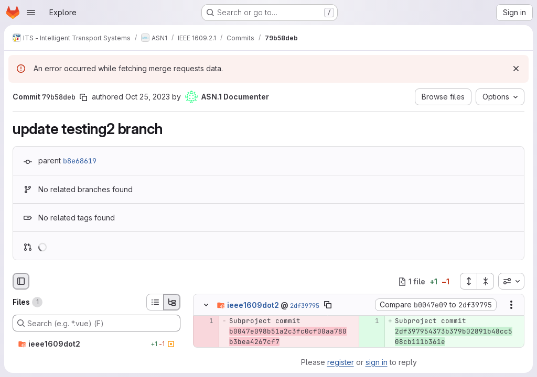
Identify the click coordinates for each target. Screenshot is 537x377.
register (340, 362)
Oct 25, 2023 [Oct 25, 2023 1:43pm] (147, 96)
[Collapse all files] (485, 281)
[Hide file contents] (206, 305)
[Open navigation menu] (31, 12)
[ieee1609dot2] (96, 344)
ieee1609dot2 (253, 305)
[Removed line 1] (204, 321)
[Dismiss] (516, 68)
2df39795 (304, 306)
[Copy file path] (327, 305)
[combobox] (511, 281)
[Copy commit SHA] (83, 97)
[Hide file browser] (21, 281)
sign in (377, 362)
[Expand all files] (468, 281)
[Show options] (511, 305)
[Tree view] (172, 302)
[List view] (154, 302)
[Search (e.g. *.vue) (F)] (96, 323)
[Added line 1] (370, 321)
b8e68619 (79, 160)
